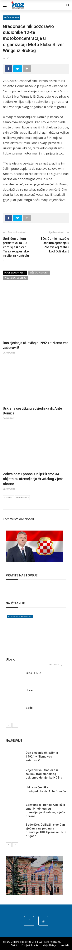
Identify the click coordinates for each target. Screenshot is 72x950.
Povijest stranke (30, 945)
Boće (29, 708)
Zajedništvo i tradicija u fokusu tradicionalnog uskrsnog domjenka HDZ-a (44, 773)
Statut (14, 945)
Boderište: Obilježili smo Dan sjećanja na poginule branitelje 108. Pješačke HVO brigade (46, 830)
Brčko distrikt (11, 17)
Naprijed (22, 497)
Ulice (29, 690)
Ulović (10, 659)
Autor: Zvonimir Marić (20, 616)
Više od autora (39, 272)
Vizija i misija (49, 945)
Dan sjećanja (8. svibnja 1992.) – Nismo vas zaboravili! (42, 756)
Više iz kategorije (15, 278)
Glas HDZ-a (33, 673)
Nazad (8, 497)
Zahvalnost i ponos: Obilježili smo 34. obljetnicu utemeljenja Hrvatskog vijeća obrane (33, 479)
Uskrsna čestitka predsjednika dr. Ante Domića (46, 789)
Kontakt (65, 945)
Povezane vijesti (15, 272)
